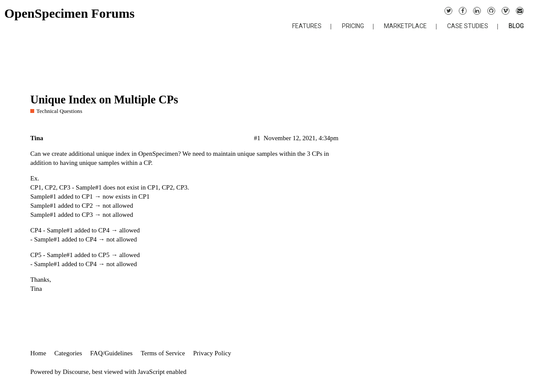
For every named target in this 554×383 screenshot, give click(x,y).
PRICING (353, 26)
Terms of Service (163, 353)
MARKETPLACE (405, 26)
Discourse (76, 371)
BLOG (516, 26)
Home (38, 353)
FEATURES (307, 26)
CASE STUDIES (467, 26)
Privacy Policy (212, 353)
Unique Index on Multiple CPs (104, 99)
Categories (68, 353)
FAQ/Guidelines (111, 353)
